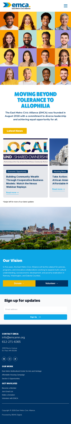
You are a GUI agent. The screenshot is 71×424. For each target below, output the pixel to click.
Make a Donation (8, 395)
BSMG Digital (17, 415)
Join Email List (7, 391)
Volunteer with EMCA (10, 398)
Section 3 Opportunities (11, 379)
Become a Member (9, 388)
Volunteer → (51, 283)
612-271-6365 (11, 342)
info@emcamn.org (13, 337)
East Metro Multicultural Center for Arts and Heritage (21, 371)
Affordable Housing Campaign (13, 375)
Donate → (19, 283)
